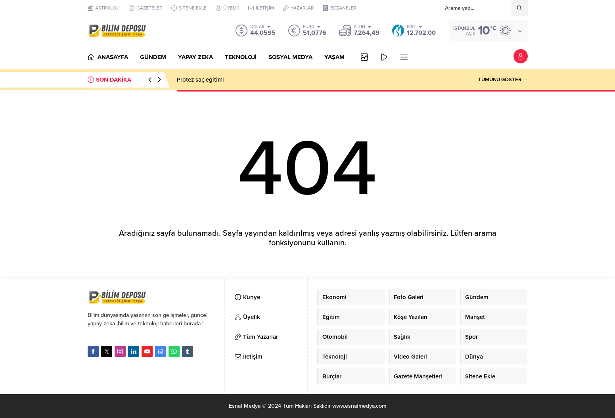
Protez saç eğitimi (200, 79)
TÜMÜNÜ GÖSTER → (503, 79)
